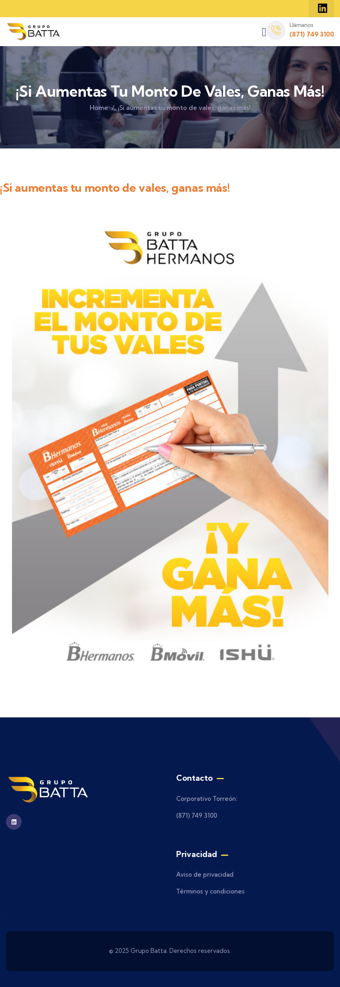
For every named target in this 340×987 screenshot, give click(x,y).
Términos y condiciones (210, 891)
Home (99, 108)
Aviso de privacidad (204, 874)
